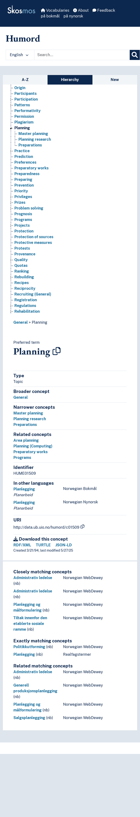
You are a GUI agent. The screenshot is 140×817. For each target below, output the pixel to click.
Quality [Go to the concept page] (21, 262)
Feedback (103, 10)
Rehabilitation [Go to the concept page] (27, 314)
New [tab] (115, 79)
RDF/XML (22, 545)
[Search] (134, 55)
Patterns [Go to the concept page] (22, 107)
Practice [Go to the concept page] (22, 153)
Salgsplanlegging (29, 717)
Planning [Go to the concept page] (22, 130)
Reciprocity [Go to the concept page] (24, 291)
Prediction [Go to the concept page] (23, 159)
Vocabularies (55, 10)
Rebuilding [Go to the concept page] (24, 279)
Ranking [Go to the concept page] (21, 273)
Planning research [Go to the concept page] (34, 142)
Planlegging (24, 489)
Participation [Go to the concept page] (26, 101)
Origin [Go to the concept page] (19, 90)
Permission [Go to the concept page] (24, 119)
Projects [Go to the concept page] (22, 228)
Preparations (25, 424)
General (20, 322)
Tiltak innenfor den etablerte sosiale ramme (30, 624)
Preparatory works (30, 452)
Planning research (29, 419)
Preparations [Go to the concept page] (30, 147)
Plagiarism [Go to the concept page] (23, 124)
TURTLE (43, 545)
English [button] (19, 55)
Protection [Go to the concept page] (23, 233)
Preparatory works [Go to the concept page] (31, 170)
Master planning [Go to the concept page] (33, 136)
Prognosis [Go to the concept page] (23, 216)
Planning (39, 322)
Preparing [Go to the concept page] (23, 182)
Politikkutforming (29, 647)
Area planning (26, 440)
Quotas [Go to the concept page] (20, 268)
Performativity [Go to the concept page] (27, 113)
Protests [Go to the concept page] (22, 250)
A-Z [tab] (25, 79)
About (81, 10)
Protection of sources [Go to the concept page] (33, 239)
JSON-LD (63, 545)
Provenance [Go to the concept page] (24, 256)
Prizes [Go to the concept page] (19, 205)
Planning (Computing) (32, 446)
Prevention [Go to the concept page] (24, 187)
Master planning (28, 413)
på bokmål (50, 16)
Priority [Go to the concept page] (21, 193)
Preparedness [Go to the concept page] (26, 176)
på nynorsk (73, 16)
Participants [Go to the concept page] (25, 96)
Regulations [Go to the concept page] (25, 308)
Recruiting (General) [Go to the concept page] (32, 296)
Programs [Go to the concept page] (23, 222)
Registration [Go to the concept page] (25, 302)
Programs (22, 457)
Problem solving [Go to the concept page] (28, 210)
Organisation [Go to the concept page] (26, 84)
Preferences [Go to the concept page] (25, 164)
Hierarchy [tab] (70, 79)
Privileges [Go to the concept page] (23, 199)
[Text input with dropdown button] (82, 55)
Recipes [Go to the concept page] (21, 285)
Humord (23, 38)
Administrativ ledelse (32, 577)
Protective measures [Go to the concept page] (33, 245)
